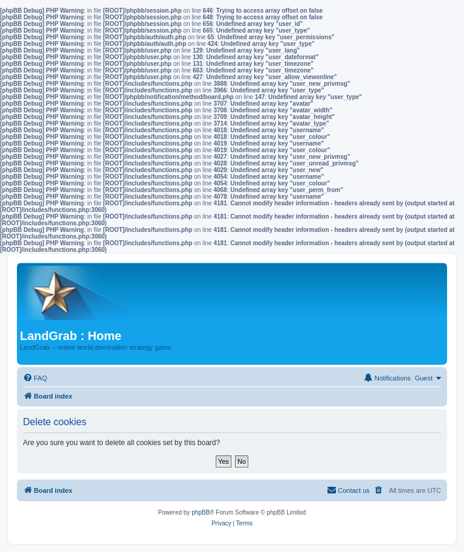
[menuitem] (35, 378)
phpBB (201, 512)
